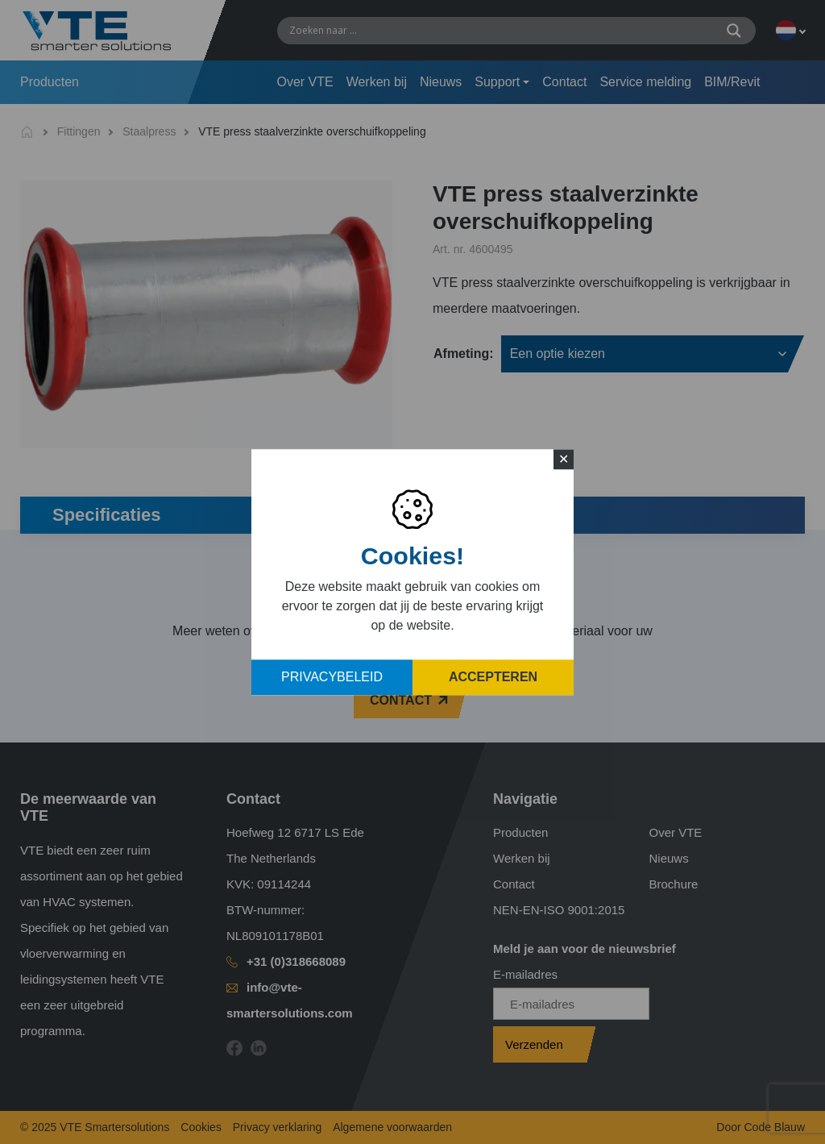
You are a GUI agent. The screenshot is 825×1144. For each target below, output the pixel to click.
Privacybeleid (332, 677)
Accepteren (493, 677)
